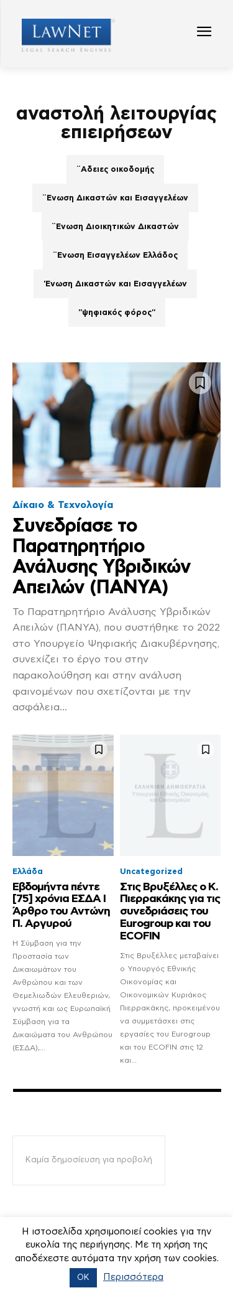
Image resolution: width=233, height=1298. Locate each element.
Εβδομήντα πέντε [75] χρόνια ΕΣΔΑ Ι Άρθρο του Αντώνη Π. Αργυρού (61, 905)
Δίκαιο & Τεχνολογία (62, 505)
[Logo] (63, 35)
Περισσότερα (133, 1277)
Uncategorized (151, 872)
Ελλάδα (27, 872)
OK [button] (83, 1278)
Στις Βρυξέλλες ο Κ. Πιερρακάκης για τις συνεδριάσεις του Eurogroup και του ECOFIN (170, 912)
